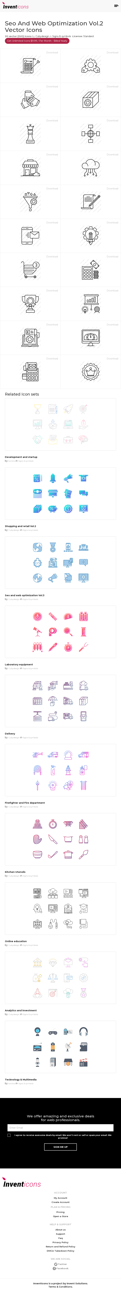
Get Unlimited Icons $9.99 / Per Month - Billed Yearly (37, 40)
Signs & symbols (61, 36)
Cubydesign (42, 36)
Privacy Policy (60, 1242)
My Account (60, 1198)
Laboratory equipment (19, 664)
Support (60, 1234)
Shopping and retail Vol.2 (20, 526)
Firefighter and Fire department (25, 802)
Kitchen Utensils (15, 872)
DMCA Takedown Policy (60, 1250)
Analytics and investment (21, 1010)
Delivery (10, 733)
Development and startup (21, 457)
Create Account (60, 1202)
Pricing (60, 1212)
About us (60, 1229)
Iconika (11, 461)
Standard (88, 36)
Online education (16, 941)
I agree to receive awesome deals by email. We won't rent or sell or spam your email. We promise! (63, 1136)
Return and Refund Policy (60, 1246)
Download (52, 52)
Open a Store (60, 1216)
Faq (60, 1238)
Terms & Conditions (60, 1286)
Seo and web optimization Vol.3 (24, 595)
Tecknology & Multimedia (21, 1079)
